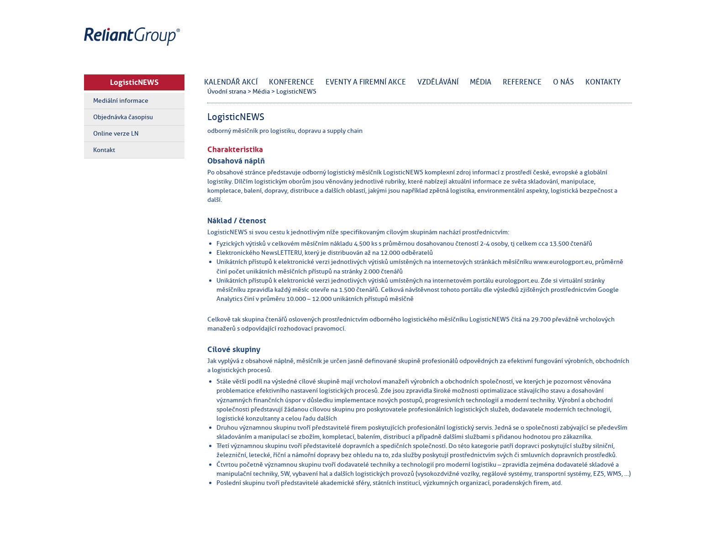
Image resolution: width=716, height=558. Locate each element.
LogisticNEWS (134, 82)
